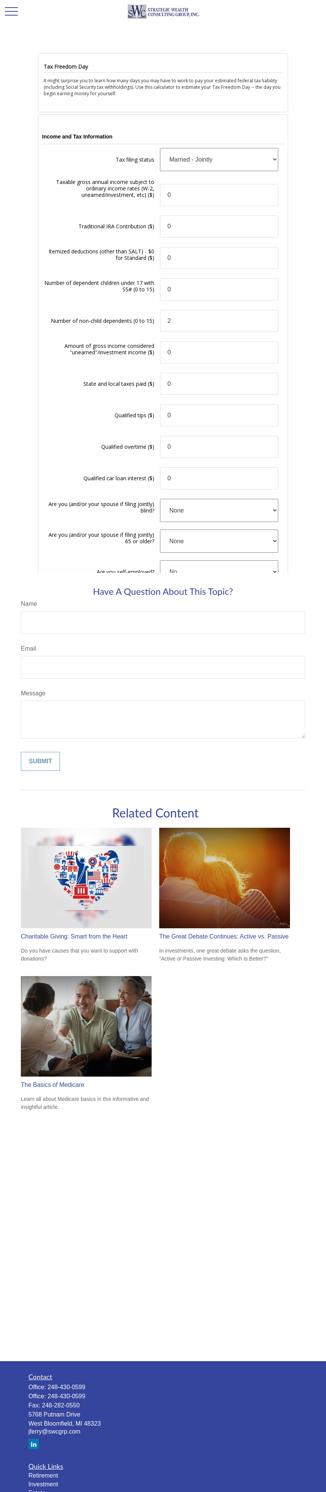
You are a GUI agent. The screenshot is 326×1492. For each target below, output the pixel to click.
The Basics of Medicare (52, 1085)
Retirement (43, 1475)
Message (33, 693)
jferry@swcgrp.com (54, 1431)
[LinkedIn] (33, 1444)
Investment (43, 1484)
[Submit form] (40, 761)
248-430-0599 (66, 1387)
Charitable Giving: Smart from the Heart (74, 936)
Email (28, 648)
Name (29, 604)
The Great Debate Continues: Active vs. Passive (224, 936)
